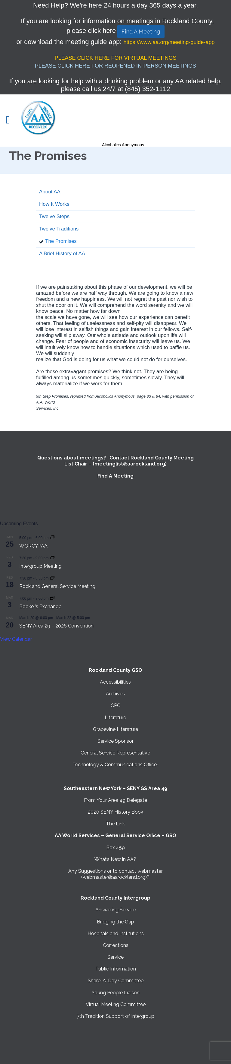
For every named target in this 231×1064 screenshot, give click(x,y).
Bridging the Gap (115, 922)
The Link (115, 824)
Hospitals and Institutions (116, 933)
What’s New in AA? (115, 859)
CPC (115, 705)
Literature (115, 717)
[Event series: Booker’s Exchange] (52, 598)
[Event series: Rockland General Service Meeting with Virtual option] (52, 578)
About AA (49, 192)
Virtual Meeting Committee (116, 1004)
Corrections (115, 945)
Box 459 (115, 847)
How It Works (54, 204)
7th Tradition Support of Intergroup (115, 1016)
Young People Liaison (115, 993)
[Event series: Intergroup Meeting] (52, 558)
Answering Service (115, 910)
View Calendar (16, 639)
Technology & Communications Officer (115, 764)
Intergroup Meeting (40, 566)
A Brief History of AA (62, 253)
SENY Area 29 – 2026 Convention (56, 626)
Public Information (115, 969)
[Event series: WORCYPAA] (52, 537)
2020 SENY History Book (115, 812)
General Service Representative (115, 753)
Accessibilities (115, 682)
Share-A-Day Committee (115, 980)
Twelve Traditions (59, 229)
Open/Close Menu (11, 120)
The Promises (61, 241)
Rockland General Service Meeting (57, 586)
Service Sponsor (115, 741)
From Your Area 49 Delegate (115, 800)
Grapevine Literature (115, 729)
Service (115, 957)
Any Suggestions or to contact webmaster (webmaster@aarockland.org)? (115, 874)
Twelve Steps (54, 216)
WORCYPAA (33, 546)
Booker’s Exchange (40, 606)
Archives (115, 694)
